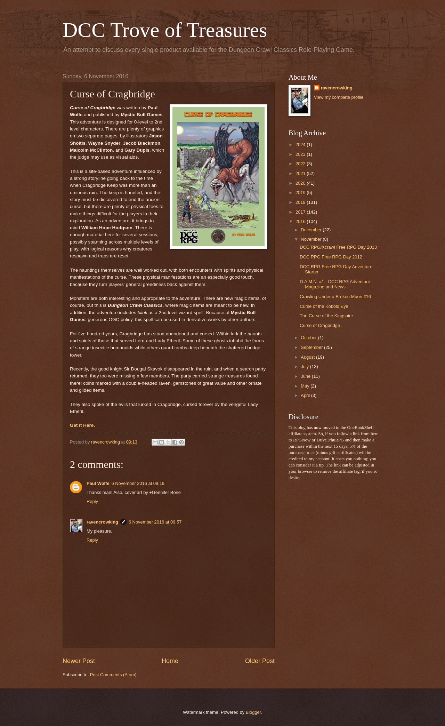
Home (170, 660)
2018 (301, 202)
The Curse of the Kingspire (326, 315)
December (312, 229)
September (312, 347)
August (308, 357)
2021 (301, 173)
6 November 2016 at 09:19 (138, 483)
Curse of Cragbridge (320, 325)
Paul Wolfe (98, 483)
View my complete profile (339, 97)
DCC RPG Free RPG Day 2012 (331, 257)
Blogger (253, 712)
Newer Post (79, 660)
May (305, 386)
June (306, 376)
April (306, 395)
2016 (301, 221)
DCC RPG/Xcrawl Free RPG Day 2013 (338, 247)
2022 (301, 163)
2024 (301, 144)
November (312, 239)
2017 (301, 212)
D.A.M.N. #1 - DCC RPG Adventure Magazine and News (335, 284)
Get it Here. (82, 425)
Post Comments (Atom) (113, 674)
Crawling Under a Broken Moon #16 (335, 296)
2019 (301, 192)
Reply (92, 501)
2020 (301, 183)
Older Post (260, 660)
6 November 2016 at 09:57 (155, 522)
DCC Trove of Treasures (165, 29)
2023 (301, 154)
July (305, 366)
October (309, 337)
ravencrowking (102, 522)
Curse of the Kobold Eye (324, 306)
